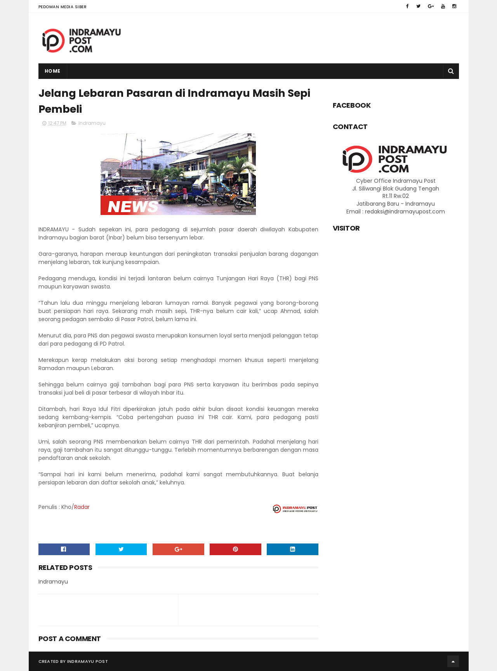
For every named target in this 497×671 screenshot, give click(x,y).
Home (53, 71)
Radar (82, 507)
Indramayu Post (87, 661)
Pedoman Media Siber (62, 7)
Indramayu (92, 123)
